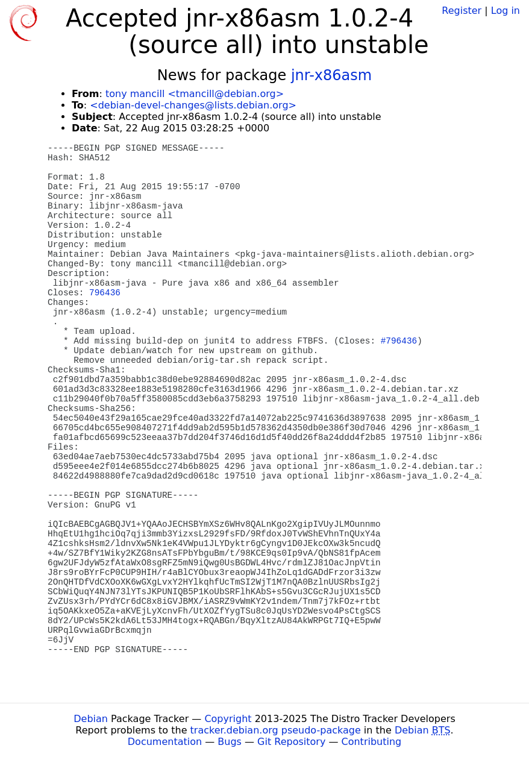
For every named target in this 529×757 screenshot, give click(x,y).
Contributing (372, 741)
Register (461, 10)
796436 (105, 293)
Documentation (165, 741)
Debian (91, 718)
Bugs (230, 741)
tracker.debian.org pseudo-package (275, 730)
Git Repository (291, 741)
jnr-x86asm (331, 75)
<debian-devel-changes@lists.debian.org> (193, 105)
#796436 (399, 341)
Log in (505, 10)
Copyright (227, 718)
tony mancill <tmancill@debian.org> (194, 93)
